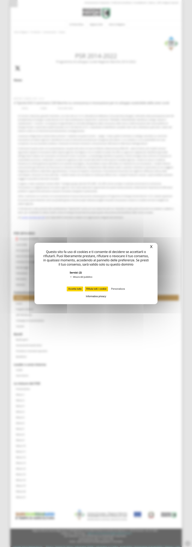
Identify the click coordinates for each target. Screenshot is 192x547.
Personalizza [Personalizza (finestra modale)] (118, 289)
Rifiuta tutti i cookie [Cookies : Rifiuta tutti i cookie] (96, 289)
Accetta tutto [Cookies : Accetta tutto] (75, 289)
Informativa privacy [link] (96, 296)
